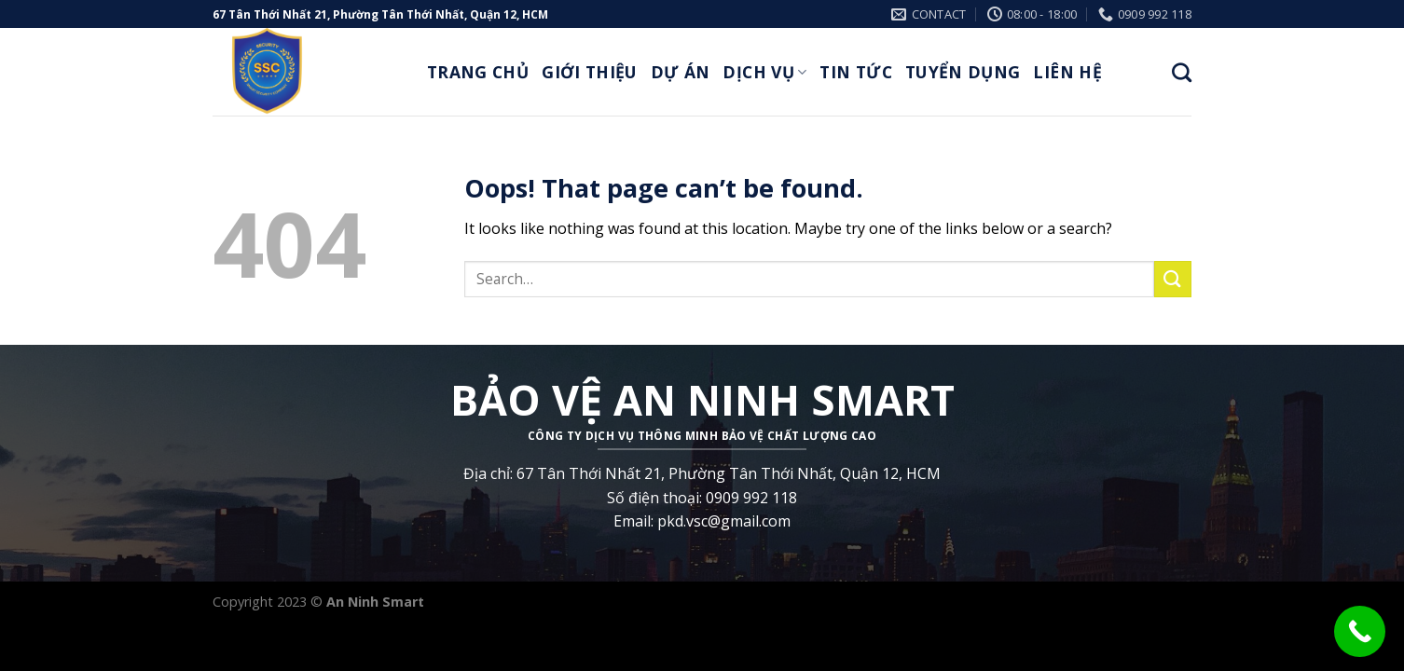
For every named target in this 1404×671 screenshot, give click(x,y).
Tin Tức (855, 72)
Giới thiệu (590, 72)
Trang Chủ (478, 72)
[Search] (1181, 72)
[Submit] (1172, 279)
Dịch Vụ (764, 72)
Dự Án (680, 72)
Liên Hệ (1067, 72)
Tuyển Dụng (963, 72)
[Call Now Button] (1359, 631)
